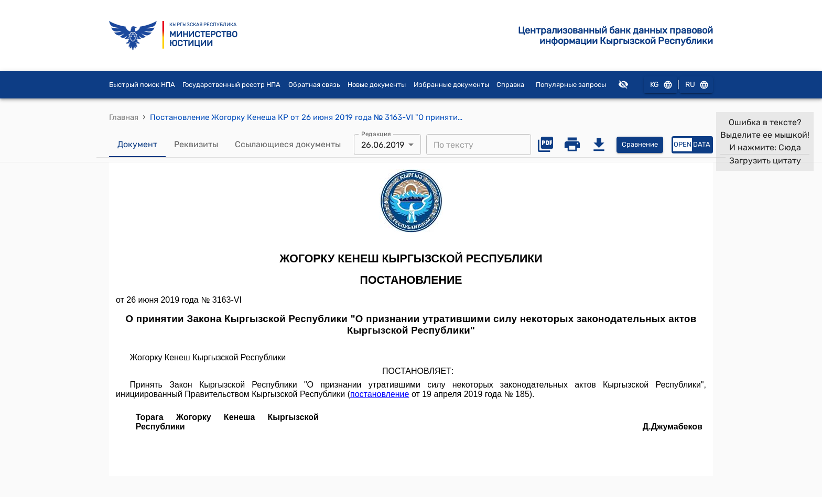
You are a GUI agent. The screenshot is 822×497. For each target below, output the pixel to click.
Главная (123, 117)
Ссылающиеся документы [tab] (287, 144)
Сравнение (639, 145)
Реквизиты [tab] (196, 144)
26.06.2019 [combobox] (382, 145)
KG (660, 85)
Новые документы (377, 85)
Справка (510, 85)
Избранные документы (451, 85)
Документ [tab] (137, 144)
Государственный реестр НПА (231, 85)
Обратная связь (314, 85)
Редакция (376, 134)
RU (696, 85)
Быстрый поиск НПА (142, 85)
